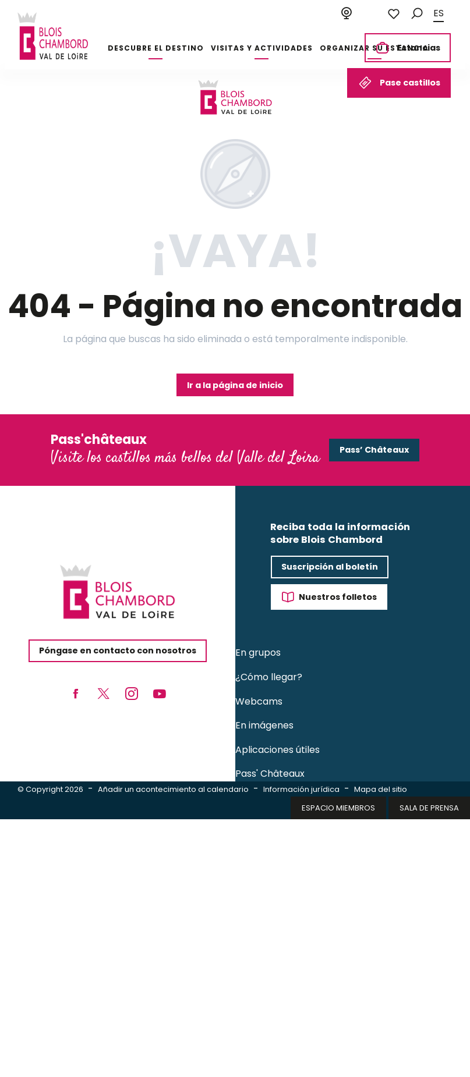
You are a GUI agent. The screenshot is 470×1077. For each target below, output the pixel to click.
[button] (417, 13)
